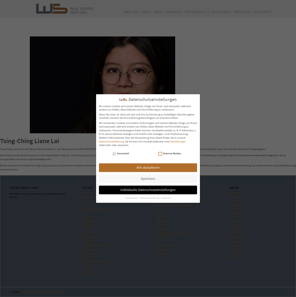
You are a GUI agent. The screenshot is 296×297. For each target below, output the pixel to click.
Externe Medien (169, 151)
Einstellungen (178, 140)
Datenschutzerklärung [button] (150, 196)
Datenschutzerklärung (111, 140)
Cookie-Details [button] (131, 196)
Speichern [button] (148, 177)
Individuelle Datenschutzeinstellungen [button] (148, 188)
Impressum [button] (166, 196)
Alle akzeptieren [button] (148, 166)
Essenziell (120, 151)
